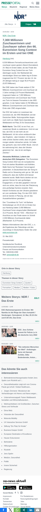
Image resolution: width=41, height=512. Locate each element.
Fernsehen (7, 288)
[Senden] (37, 510)
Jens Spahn (8, 454)
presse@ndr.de (13, 255)
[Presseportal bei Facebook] (14, 493)
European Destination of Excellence (18, 434)
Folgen (31, 24)
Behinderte (8, 442)
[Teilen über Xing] (24, 510)
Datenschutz (8, 504)
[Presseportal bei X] (17, 493)
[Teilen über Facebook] (3, 510)
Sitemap (23, 504)
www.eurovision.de (10, 232)
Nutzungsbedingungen (29, 499)
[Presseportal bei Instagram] (20, 492)
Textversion (7, 501)
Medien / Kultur (29, 288)
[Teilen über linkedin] (30, 510)
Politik (6, 461)
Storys (4, 7)
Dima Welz (8, 410)
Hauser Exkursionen (12, 438)
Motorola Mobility (10, 418)
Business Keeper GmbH (13, 430)
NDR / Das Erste (9, 36)
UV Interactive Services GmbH (16, 422)
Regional (23, 7)
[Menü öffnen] (37, 3)
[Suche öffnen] (32, 3)
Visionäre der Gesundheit (14, 414)
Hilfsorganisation (10, 446)
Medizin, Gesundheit (12, 458)
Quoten (28, 283)
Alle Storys (10, 24)
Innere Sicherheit (10, 465)
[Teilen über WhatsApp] (17, 510)
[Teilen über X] (10, 510)
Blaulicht (13, 7)
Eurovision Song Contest (12, 283)
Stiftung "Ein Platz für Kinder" (15, 426)
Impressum (7, 496)
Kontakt (6, 499)
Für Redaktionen (26, 496)
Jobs (22, 501)
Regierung (8, 469)
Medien (17, 288)
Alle (36, 298)
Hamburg (6, 58)
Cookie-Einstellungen (11, 507)
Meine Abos (34, 7)
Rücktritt (7, 450)
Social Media (25, 507)
